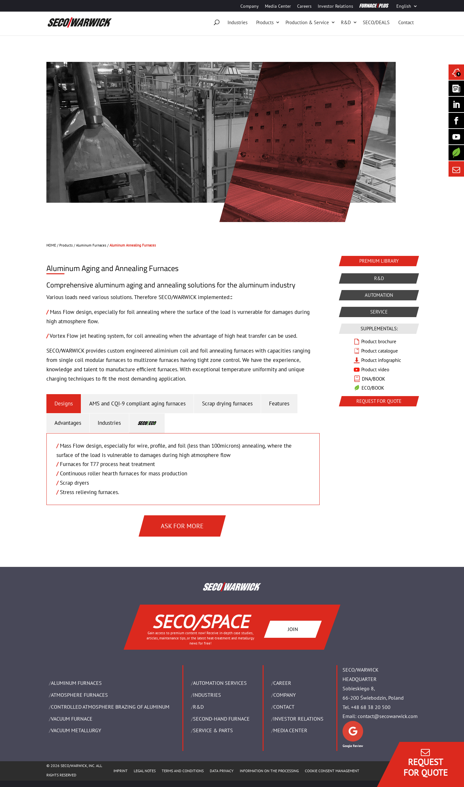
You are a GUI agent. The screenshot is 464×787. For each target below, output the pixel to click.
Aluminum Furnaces (91, 245)
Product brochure (378, 341)
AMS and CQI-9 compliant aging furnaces (137, 403)
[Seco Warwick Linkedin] (456, 104)
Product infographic (381, 360)
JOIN (293, 629)
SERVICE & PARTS (213, 730)
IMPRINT (120, 770)
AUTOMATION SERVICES (220, 683)
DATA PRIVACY (222, 770)
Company (249, 6)
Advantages (67, 422)
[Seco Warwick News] (456, 72)
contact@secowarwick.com (388, 716)
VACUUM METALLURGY (76, 730)
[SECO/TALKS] (456, 136)
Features (279, 403)
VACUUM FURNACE (71, 718)
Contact (406, 22)
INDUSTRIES (207, 695)
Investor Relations (335, 6)
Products (265, 22)
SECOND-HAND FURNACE (221, 718)
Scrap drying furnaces (227, 403)
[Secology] (456, 152)
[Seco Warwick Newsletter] (456, 88)
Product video (375, 369)
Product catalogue (379, 351)
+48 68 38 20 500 (371, 707)
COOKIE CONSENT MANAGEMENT (332, 770)
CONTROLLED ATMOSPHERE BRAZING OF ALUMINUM (110, 707)
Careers (304, 6)
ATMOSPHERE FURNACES (79, 695)
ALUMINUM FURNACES (76, 683)
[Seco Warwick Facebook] (456, 120)
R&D (346, 22)
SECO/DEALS (376, 22)
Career (282, 683)
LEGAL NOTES (145, 770)
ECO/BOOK (373, 388)
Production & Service (307, 22)
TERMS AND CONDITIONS (183, 770)
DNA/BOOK (373, 379)
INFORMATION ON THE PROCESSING (269, 770)
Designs (63, 403)
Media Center (278, 6)
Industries (237, 22)
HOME (51, 245)
